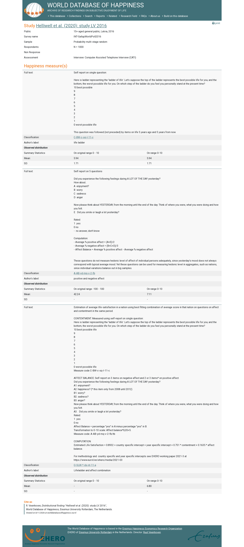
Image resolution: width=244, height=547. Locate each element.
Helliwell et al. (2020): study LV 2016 (71, 25)
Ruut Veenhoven (152, 532)
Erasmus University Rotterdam (95, 532)
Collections (75, 16)
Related (113, 16)
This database (57, 16)
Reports (100, 16)
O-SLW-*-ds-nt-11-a (85, 465)
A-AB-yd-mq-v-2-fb (84, 273)
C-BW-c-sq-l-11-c (83, 137)
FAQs (144, 16)
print (216, 23)
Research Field (129, 16)
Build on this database (176, 16)
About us (155, 16)
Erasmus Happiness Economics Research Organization (152, 528)
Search (88, 16)
